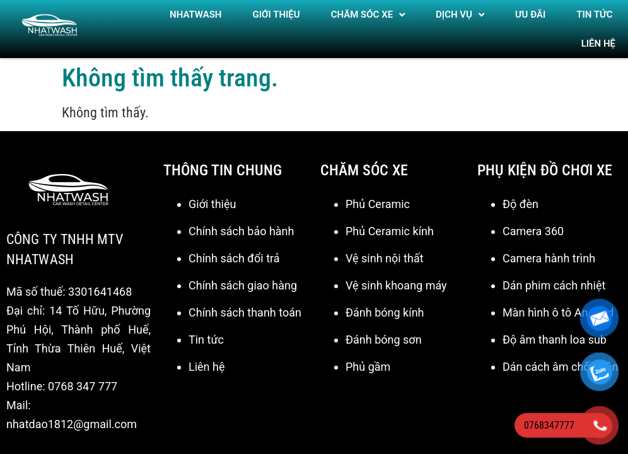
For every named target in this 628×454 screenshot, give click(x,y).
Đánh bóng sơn (384, 332)
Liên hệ (598, 43)
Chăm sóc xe (368, 15)
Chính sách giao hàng (243, 277)
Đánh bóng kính (385, 304)
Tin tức (206, 332)
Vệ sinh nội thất (385, 250)
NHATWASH (195, 14)
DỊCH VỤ (460, 15)
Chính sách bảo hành (241, 223)
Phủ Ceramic (378, 196)
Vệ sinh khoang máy (396, 277)
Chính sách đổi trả (234, 250)
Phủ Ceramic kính (390, 223)
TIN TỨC (594, 14)
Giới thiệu (276, 14)
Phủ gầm (368, 359)
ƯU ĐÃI (530, 14)
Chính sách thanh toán (245, 304)
